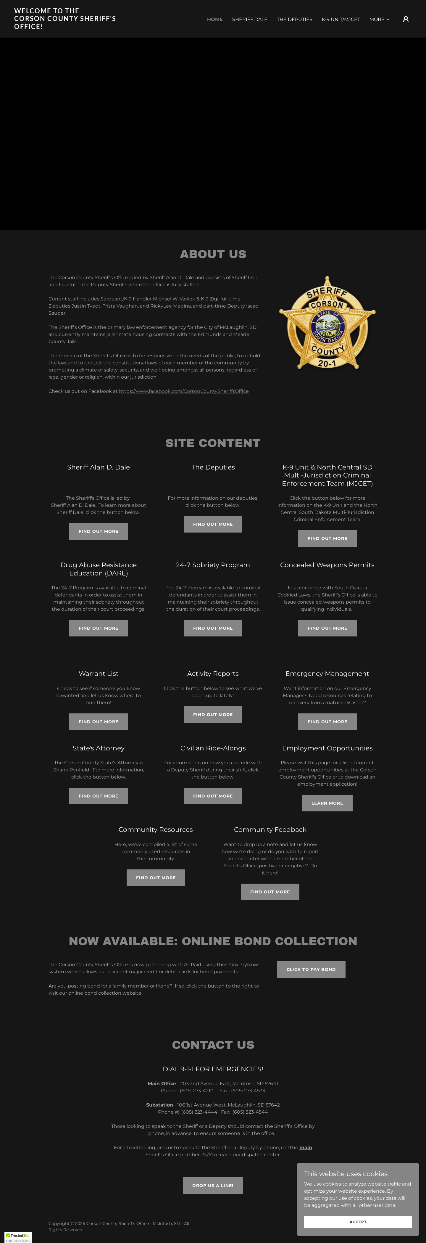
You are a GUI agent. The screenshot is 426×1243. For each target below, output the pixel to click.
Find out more (98, 531)
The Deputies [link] (294, 19)
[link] (69, 27)
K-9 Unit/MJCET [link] (341, 19)
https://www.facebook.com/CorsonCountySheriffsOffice (184, 391)
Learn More (327, 803)
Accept (359, 1222)
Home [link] (215, 19)
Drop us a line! (212, 1185)
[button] (379, 19)
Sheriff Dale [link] (249, 19)
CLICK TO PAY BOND (311, 969)
